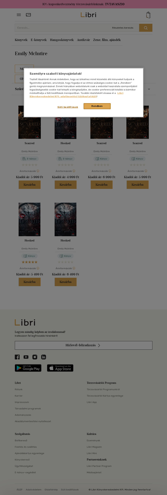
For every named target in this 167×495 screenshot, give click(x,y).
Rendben (97, 106)
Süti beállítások (67, 107)
